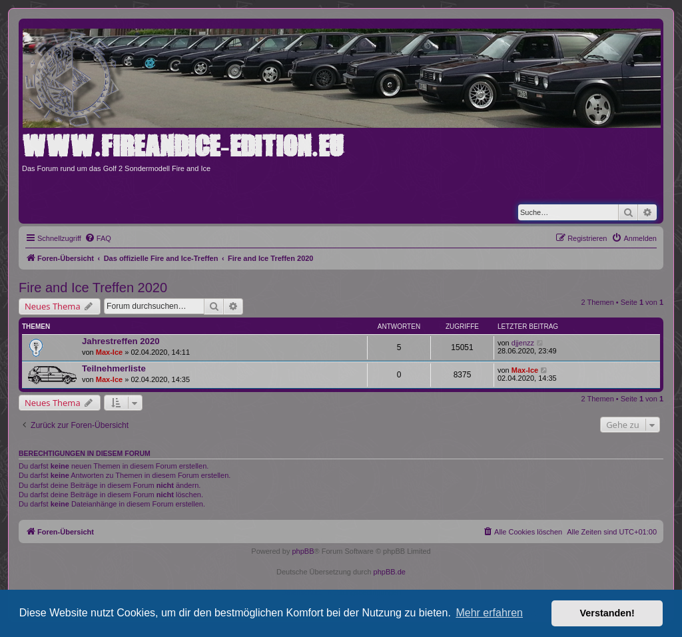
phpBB (303, 551)
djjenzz (523, 343)
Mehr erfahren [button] (489, 612)
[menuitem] (98, 238)
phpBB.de (390, 572)
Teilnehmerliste (114, 368)
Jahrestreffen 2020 (121, 341)
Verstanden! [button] (607, 613)
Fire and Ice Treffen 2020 (93, 287)
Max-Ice (109, 352)
